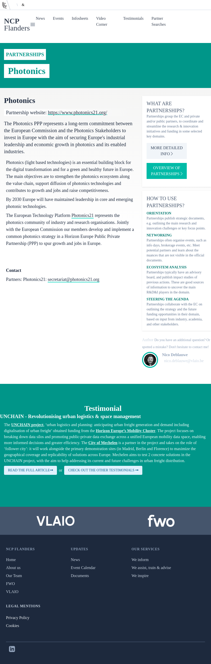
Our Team (14, 576)
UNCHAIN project (27, 425)
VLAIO (12, 592)
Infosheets (80, 18)
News (40, 18)
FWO (10, 584)
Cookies (12, 626)
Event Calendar (83, 568)
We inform (140, 560)
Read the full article (30, 470)
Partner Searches (159, 21)
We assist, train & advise (151, 568)
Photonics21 (82, 215)
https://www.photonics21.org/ (77, 112)
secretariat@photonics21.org (73, 279)
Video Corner (101, 21)
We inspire (140, 576)
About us (13, 568)
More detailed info (167, 151)
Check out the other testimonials (103, 470)
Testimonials (133, 18)
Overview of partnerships (167, 171)
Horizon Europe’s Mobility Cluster (126, 431)
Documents (80, 576)
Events (58, 18)
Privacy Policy (17, 618)
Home (11, 560)
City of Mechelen (102, 443)
